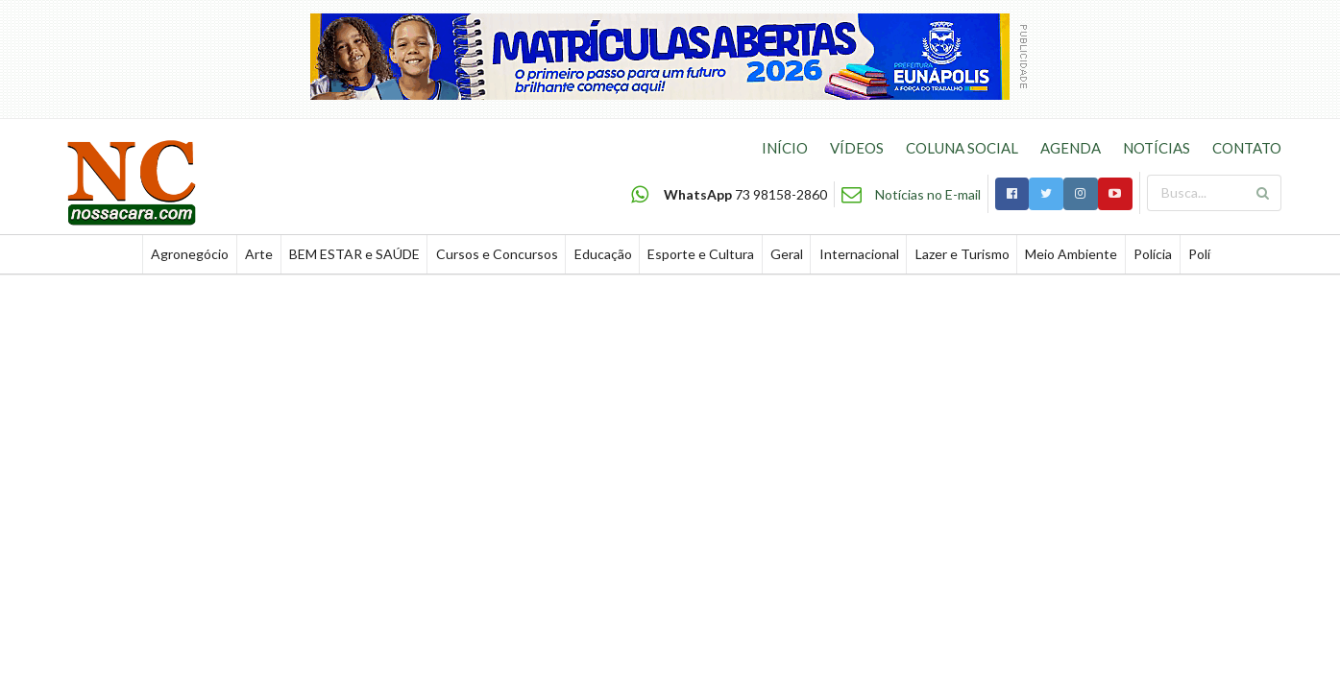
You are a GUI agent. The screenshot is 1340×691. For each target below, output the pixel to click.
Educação (603, 254)
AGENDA (1070, 147)
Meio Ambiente (1071, 254)
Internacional (859, 254)
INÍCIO (785, 147)
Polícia (1152, 254)
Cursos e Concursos (497, 254)
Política (1210, 254)
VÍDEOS (857, 147)
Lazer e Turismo (962, 254)
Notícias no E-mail (928, 194)
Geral (786, 254)
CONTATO (1246, 147)
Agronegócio (190, 254)
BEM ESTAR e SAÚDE (354, 254)
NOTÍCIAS (1156, 147)
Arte (259, 254)
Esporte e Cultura (700, 254)
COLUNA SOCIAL (962, 147)
